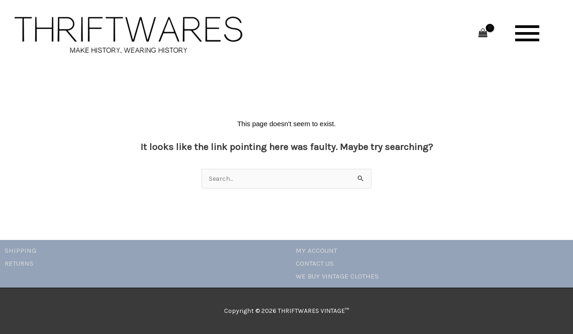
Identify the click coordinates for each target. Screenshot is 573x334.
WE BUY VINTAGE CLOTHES (337, 276)
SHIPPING (20, 250)
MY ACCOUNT (316, 250)
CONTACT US (315, 263)
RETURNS (19, 263)
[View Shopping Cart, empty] (483, 34)
